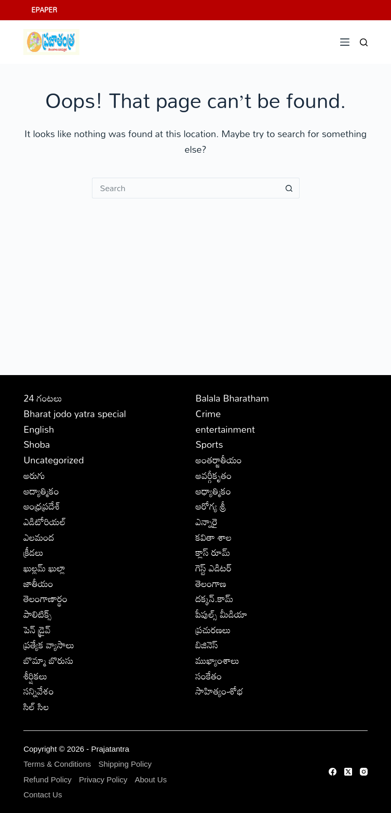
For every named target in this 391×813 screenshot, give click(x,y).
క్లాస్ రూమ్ (213, 552)
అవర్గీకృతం (214, 475)
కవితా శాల (214, 537)
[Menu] (344, 42)
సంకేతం (209, 676)
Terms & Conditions (57, 763)
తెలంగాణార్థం (45, 598)
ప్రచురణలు (213, 629)
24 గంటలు (42, 398)
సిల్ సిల (36, 706)
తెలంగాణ (211, 583)
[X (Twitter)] (348, 772)
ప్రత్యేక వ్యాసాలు (48, 644)
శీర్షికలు (35, 676)
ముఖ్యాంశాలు (217, 660)
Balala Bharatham (232, 398)
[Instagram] (364, 772)
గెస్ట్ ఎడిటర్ (214, 567)
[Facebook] (332, 772)
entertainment (225, 429)
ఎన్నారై (207, 521)
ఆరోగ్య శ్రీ (211, 506)
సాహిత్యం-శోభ (220, 691)
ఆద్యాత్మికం (41, 491)
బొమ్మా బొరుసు (48, 660)
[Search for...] (185, 188)
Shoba (36, 444)
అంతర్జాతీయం (219, 459)
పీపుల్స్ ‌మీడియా (222, 614)
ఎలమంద (38, 537)
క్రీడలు (33, 552)
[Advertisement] (195, 276)
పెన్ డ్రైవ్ (36, 629)
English (38, 429)
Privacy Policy (103, 779)
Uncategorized (53, 459)
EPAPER (44, 10)
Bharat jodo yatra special (74, 413)
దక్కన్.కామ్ (215, 598)
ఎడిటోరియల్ (44, 521)
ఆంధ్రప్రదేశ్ (41, 506)
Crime (208, 413)
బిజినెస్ (207, 644)
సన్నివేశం (38, 691)
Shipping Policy (125, 763)
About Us (150, 779)
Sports (209, 444)
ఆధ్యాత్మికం (214, 491)
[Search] (364, 42)
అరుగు (34, 475)
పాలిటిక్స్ (37, 614)
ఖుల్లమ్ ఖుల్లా (44, 567)
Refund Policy (47, 779)
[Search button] (289, 188)
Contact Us (42, 794)
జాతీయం (38, 583)
